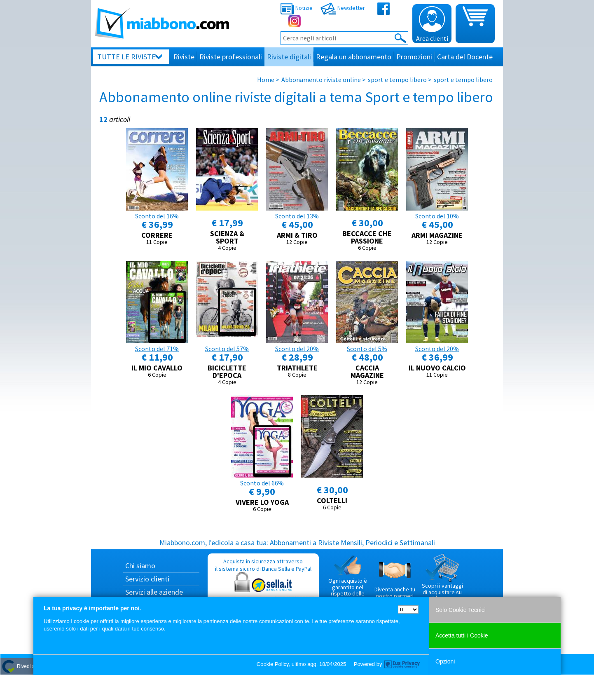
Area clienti (432, 24)
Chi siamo (140, 565)
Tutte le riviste (126, 56)
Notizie (297, 8)
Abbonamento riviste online (321, 79)
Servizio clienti (147, 579)
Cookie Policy (273, 664)
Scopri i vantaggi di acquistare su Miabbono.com (442, 577)
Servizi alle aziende (154, 592)
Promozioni (414, 56)
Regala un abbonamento (353, 56)
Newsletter (342, 8)
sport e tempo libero (397, 79)
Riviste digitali (289, 56)
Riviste (183, 56)
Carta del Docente (465, 56)
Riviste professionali (230, 56)
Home (265, 79)
